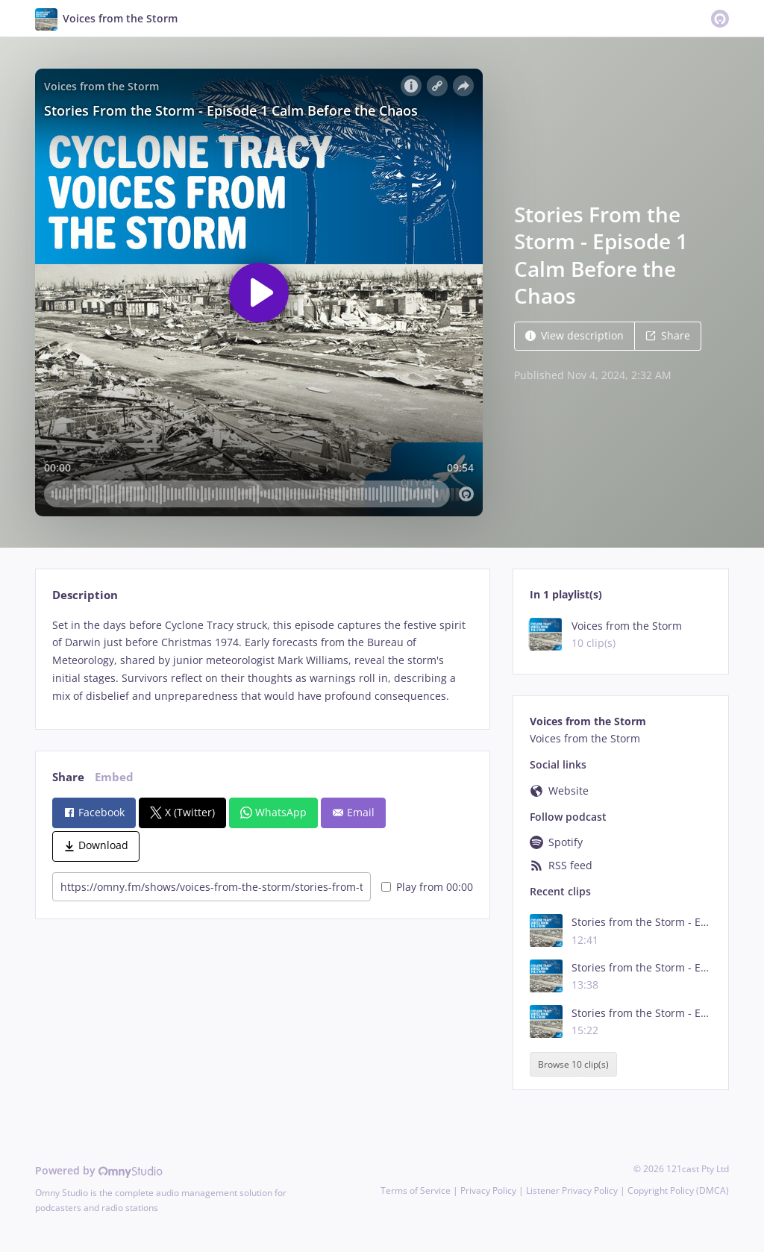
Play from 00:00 (427, 887)
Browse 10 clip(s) (573, 1064)
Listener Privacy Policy (572, 1190)
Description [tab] (85, 595)
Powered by (99, 1170)
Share (667, 335)
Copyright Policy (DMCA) (678, 1190)
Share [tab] (68, 777)
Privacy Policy (488, 1190)
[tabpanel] (262, 660)
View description (574, 335)
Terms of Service (416, 1190)
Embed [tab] (114, 777)
